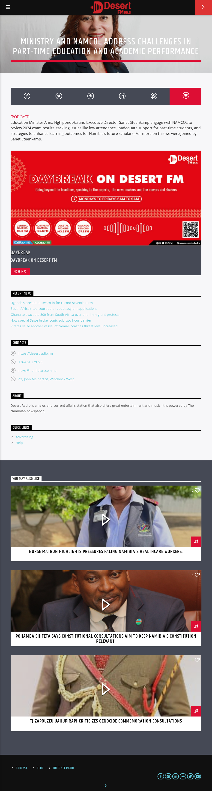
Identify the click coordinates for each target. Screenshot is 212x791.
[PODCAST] (20, 116)
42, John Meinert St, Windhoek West (46, 379)
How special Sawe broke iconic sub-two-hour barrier (51, 320)
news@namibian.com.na (37, 370)
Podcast (21, 768)
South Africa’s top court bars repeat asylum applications (54, 308)
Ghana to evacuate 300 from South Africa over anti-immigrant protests (65, 314)
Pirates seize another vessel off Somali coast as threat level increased (64, 326)
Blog (40, 768)
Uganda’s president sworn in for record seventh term (52, 303)
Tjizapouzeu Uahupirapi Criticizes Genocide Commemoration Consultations (106, 721)
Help (19, 442)
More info (20, 271)
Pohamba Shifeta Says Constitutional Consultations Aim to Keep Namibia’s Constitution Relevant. (106, 639)
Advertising (24, 437)
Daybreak (21, 252)
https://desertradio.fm (35, 353)
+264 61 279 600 (30, 362)
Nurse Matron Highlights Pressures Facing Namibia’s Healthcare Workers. (106, 551)
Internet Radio (63, 768)
